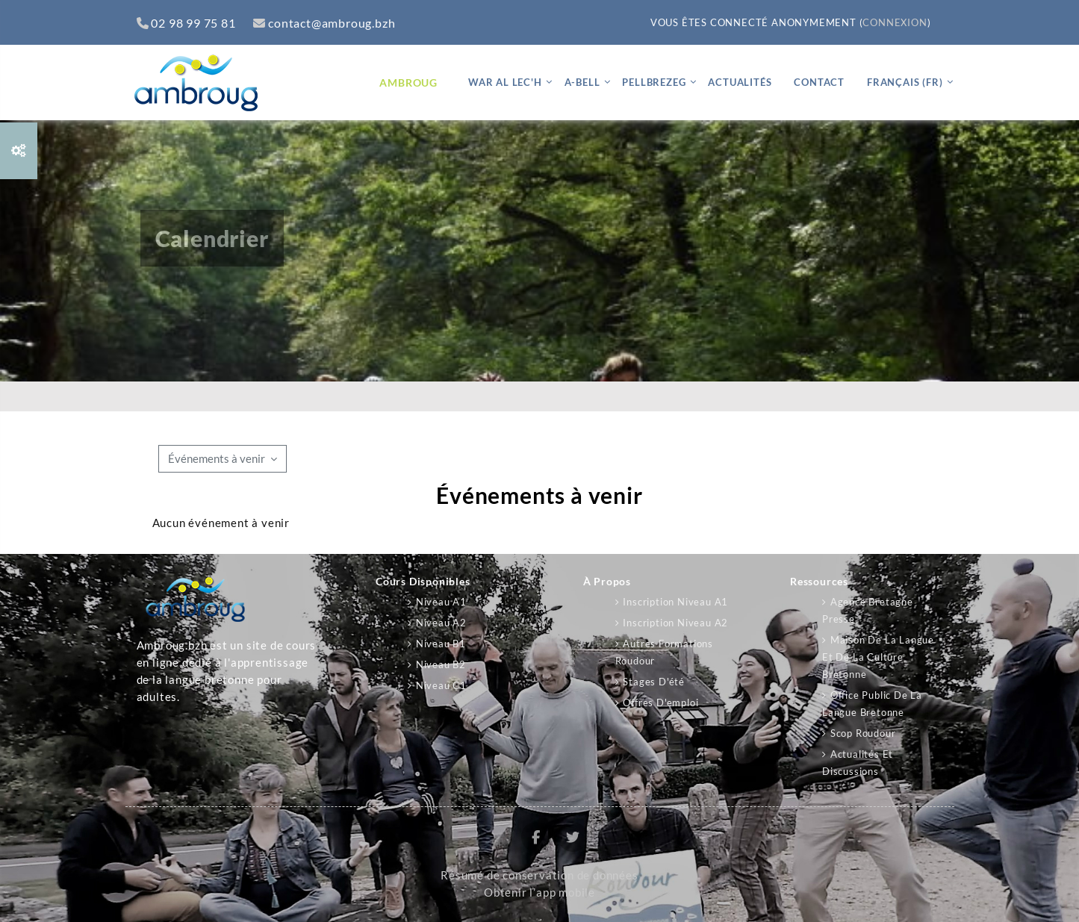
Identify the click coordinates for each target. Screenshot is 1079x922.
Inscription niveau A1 (675, 602)
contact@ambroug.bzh (324, 23)
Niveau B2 (441, 664)
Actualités (739, 82)
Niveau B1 (441, 644)
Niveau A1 (441, 602)
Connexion (894, 22)
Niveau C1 (441, 685)
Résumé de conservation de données (539, 875)
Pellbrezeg (653, 82)
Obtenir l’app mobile (539, 892)
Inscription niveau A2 (675, 623)
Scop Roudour (863, 733)
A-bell (582, 82)
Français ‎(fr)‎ (904, 82)
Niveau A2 (441, 623)
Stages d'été (654, 682)
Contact (819, 82)
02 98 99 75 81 (186, 23)
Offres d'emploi (660, 702)
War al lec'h (505, 82)
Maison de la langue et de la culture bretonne (878, 657)
